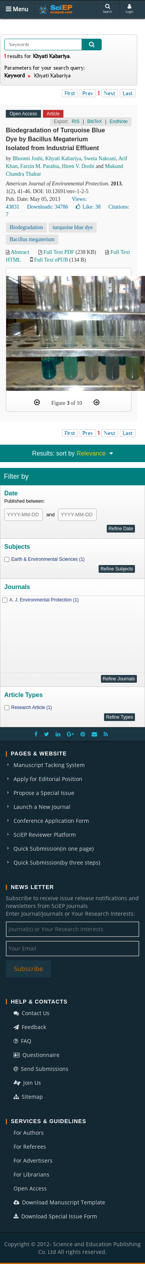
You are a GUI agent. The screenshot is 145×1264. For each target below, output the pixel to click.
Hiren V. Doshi (78, 166)
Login (129, 9)
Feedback (30, 1027)
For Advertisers (33, 1160)
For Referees (30, 1146)
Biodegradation (26, 227)
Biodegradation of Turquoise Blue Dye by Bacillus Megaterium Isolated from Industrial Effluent (55, 139)
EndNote (118, 121)
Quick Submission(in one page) (54, 848)
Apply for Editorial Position (48, 779)
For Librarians (31, 1174)
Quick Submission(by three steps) (57, 862)
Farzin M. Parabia (39, 166)
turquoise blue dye (72, 227)
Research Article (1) (31, 707)
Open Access (30, 1188)
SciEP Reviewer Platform (45, 834)
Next (109, 93)
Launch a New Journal (42, 806)
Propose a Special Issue (44, 792)
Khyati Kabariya (63, 158)
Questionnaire (37, 1054)
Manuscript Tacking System (49, 765)
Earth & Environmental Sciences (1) (48, 559)
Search (107, 9)
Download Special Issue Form (55, 1216)
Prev (87, 93)
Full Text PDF (58, 252)
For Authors (29, 1132)
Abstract (20, 252)
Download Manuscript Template (59, 1202)
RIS (76, 121)
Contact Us (31, 1013)
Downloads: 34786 (47, 207)
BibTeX (94, 121)
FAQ (22, 1041)
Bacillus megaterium (32, 239)
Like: (88, 207)
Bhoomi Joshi (28, 158)
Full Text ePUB (51, 260)
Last (128, 93)
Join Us (27, 1082)
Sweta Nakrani (100, 158)
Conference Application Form (51, 820)
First (70, 93)
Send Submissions (41, 1068)
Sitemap (28, 1096)
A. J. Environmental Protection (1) (43, 600)
